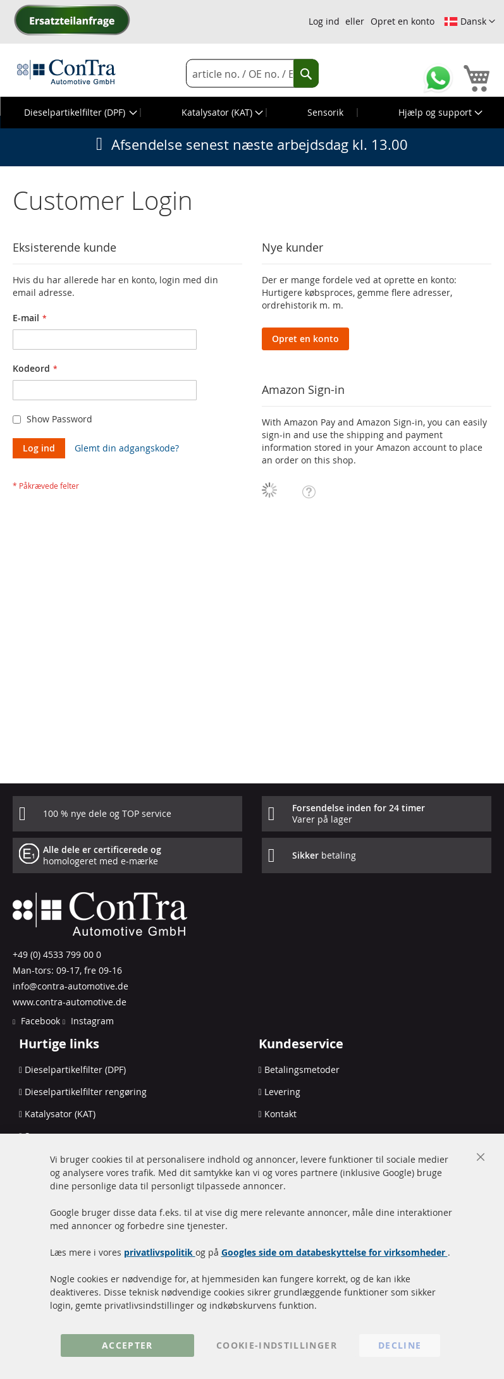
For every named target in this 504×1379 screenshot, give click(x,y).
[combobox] (252, 73)
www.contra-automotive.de (69, 1002)
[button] (469, 21)
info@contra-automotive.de (70, 986)
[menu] (252, 112)
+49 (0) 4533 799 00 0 (57, 954)
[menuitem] (79, 112)
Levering (282, 1092)
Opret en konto (402, 21)
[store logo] (66, 71)
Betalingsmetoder (302, 1069)
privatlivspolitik (159, 1252)
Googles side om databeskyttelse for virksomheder (334, 1252)
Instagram (91, 1021)
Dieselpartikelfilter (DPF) (75, 1069)
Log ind (324, 21)
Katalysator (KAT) (60, 1114)
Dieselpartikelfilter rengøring (86, 1092)
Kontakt (280, 1114)
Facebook (39, 1021)
